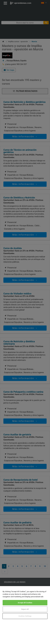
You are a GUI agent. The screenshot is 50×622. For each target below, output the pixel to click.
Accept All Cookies (25, 603)
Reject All (25, 609)
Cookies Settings (24, 616)
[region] (25, 604)
